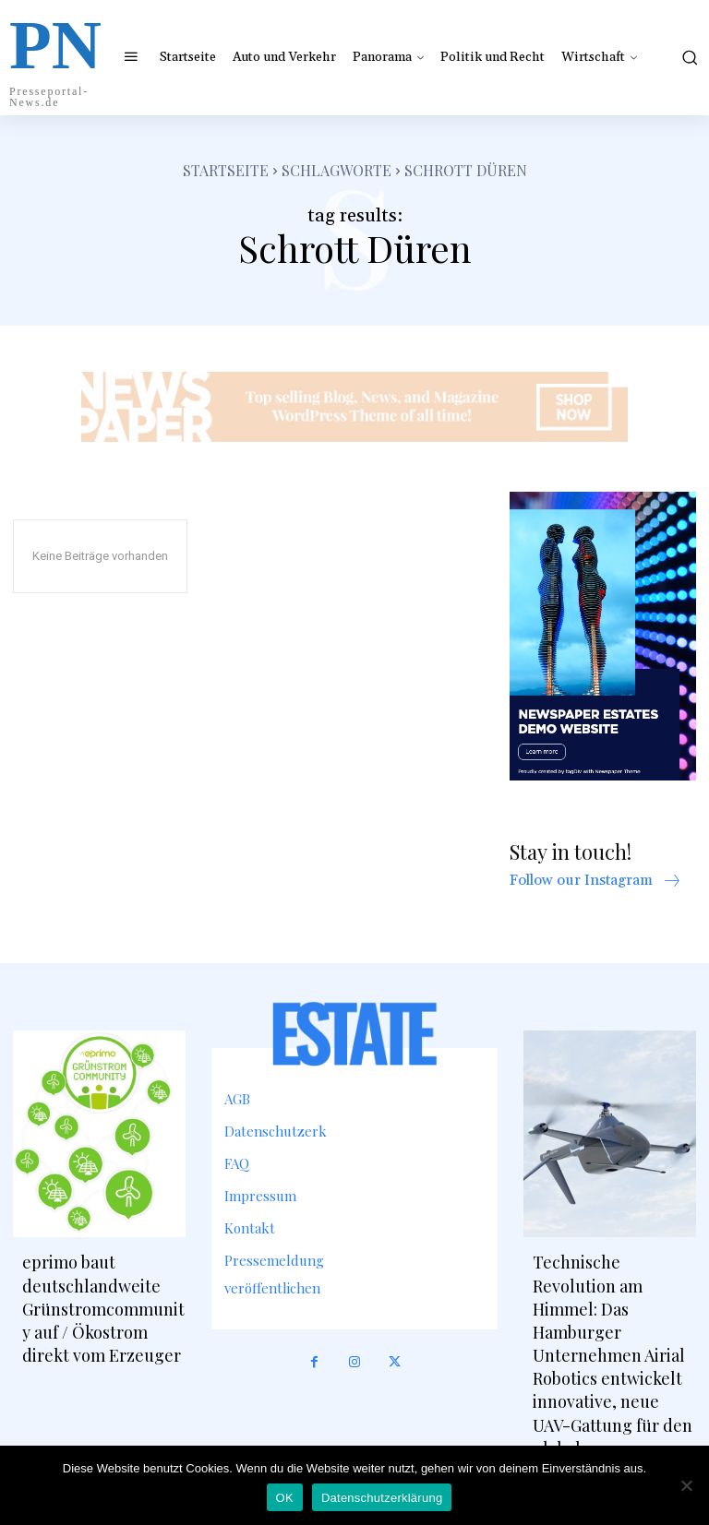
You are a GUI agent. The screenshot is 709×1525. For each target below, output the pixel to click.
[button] (687, 57)
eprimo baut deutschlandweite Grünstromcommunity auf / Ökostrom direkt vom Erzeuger (103, 1308)
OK (285, 1498)
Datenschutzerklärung (381, 1498)
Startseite (226, 170)
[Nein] (686, 1485)
